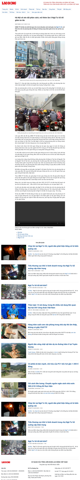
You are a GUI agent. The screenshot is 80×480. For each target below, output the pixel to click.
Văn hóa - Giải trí (20, 12)
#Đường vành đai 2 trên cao (25, 236)
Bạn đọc (44, 9)
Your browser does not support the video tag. (40, 213)
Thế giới (59, 9)
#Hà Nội (20, 232)
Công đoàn (52, 9)
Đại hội (54, 314)
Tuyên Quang (31, 352)
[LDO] (13, 253)
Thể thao (11, 12)
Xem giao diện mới (37, 12)
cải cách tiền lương (48, 393)
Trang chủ (5, 9)
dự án (56, 352)
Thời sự (38, 9)
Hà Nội (30, 254)
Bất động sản (67, 9)
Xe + (28, 12)
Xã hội (17, 9)
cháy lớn (37, 254)
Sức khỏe (4, 12)
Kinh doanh (24, 9)
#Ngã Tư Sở (21, 237)
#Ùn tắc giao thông (23, 234)
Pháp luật (31, 9)
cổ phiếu (37, 372)
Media (11, 9)
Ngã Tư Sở (59, 27)
